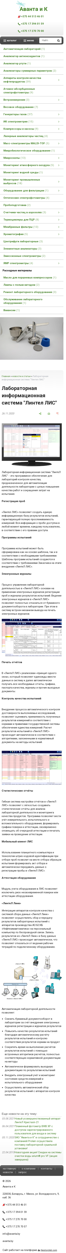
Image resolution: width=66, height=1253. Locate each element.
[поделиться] (40, 414)
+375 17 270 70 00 (31, 31)
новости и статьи (21, 376)
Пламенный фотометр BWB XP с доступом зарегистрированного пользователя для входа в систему (35, 1130)
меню (29, 40)
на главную (9, 1168)
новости (8, 1172)
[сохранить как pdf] (58, 414)
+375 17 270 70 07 (15, 1226)
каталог (10, 40)
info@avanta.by (11, 1233)
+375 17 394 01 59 (31, 23)
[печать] (49, 414)
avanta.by (8, 1241)
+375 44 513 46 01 (31, 16)
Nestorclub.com (49, 1250)
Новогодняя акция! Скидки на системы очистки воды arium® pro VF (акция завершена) (38, 1156)
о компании (28, 1168)
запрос (22, 1172)
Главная (6, 376)
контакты (46, 1168)
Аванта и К (33, 9)
